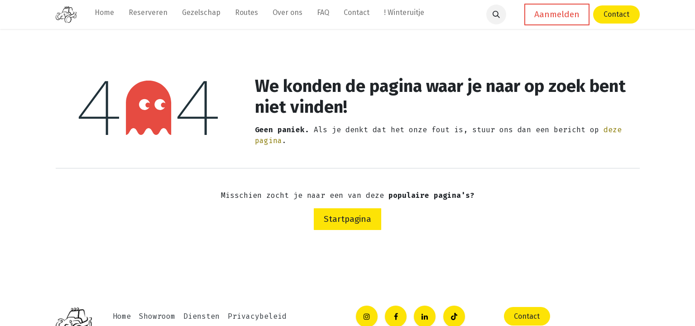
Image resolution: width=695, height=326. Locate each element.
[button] (496, 14)
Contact (616, 14)
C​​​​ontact (527, 316)
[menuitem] (104, 14)
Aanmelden (557, 14)
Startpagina (347, 219)
